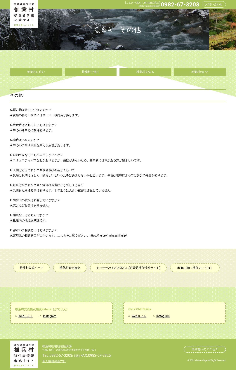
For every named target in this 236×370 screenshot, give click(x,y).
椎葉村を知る (145, 72)
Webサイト (25, 316)
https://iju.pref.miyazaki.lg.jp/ (109, 235)
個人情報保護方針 (54, 361)
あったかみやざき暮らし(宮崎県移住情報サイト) (128, 268)
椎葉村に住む (36, 72)
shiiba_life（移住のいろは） (195, 268)
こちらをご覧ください (72, 235)
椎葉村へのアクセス (205, 349)
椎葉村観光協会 (70, 268)
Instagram (49, 316)
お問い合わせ (214, 4)
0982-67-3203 (180, 4)
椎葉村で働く (91, 72)
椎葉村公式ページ (31, 268)
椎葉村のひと (200, 72)
